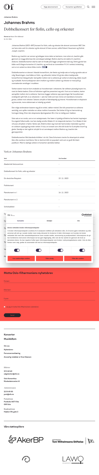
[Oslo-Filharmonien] (9, 7)
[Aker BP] (26, 440)
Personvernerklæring (12, 353)
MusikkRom (10, 339)
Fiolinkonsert (9, 185)
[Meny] (93, 6)
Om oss (7, 346)
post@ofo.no (9, 394)
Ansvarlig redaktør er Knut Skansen (17, 357)
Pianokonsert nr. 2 (10, 200)
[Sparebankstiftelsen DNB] (26, 459)
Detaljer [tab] (49, 221)
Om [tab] (78, 221)
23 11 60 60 (8, 371)
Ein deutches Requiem (12, 178)
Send (12, 315)
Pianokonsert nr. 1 (10, 192)
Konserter (9, 334)
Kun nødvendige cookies (21, 258)
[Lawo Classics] (73, 459)
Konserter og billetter (74, 7)
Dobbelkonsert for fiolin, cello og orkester (19, 171)
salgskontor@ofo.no (11, 374)
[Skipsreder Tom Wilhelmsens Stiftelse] (73, 440)
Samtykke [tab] (20, 221)
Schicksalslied (9, 207)
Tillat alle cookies (78, 258)
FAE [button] (44, 67)
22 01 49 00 (8, 392)
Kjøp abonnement (51, 7)
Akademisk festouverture (13, 164)
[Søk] (88, 6)
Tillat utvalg (49, 258)
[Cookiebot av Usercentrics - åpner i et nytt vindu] (83, 215)
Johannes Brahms (11, 17)
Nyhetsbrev (8, 350)
